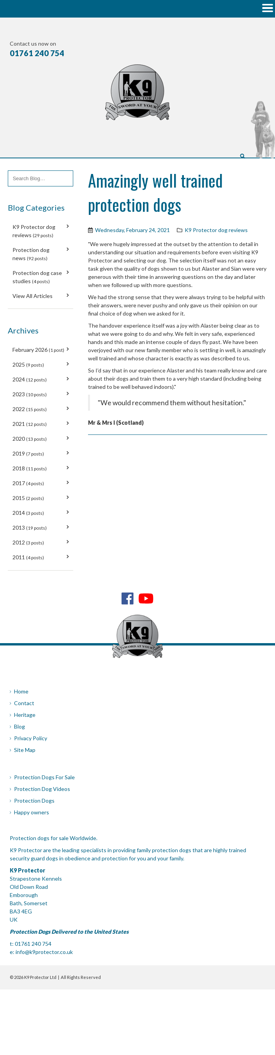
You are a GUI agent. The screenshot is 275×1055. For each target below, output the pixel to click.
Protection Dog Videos (42, 788)
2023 (29, 394)
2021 (29, 423)
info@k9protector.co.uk (44, 952)
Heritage (24, 714)
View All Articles (32, 296)
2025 (28, 364)
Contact (24, 703)
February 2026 (38, 349)
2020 (29, 438)
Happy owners (31, 812)
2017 (28, 483)
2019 (28, 453)
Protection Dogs (34, 800)
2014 (28, 512)
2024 (29, 379)
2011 (28, 557)
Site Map (24, 749)
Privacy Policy (30, 738)
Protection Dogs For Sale (44, 777)
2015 (28, 498)
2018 (29, 468)
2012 (28, 542)
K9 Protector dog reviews (216, 230)
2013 (29, 527)
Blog (19, 726)
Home (21, 691)
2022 (29, 409)
